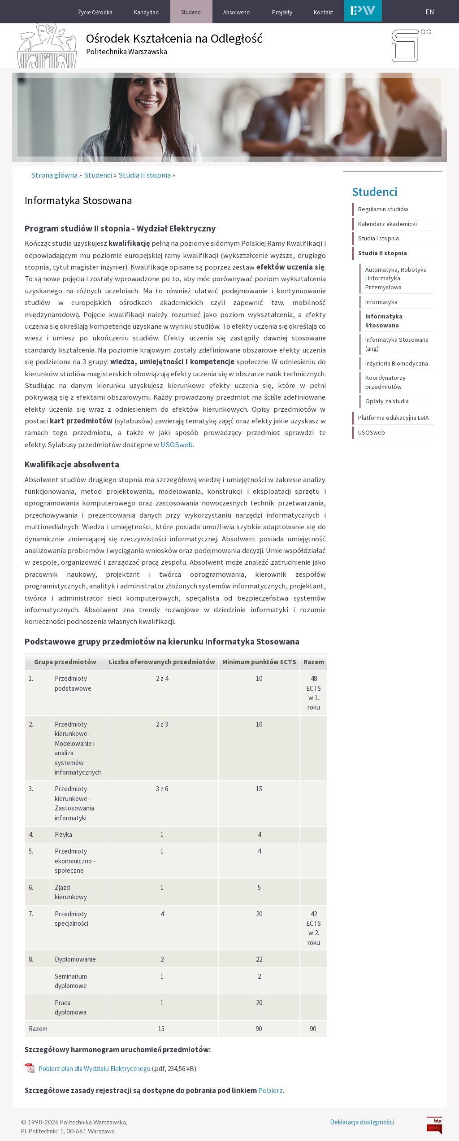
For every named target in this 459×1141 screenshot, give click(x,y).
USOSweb (371, 432)
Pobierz (270, 1090)
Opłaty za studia (387, 401)
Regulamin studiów (383, 209)
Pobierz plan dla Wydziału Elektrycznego (95, 1068)
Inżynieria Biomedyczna (396, 363)
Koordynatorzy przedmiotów (385, 382)
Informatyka (381, 302)
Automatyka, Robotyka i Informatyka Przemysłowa (396, 278)
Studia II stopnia (382, 253)
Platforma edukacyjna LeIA (393, 418)
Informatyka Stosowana (384, 320)
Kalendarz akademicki (387, 224)
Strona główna (54, 175)
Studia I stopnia (378, 238)
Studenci (375, 191)
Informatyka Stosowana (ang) (397, 344)
